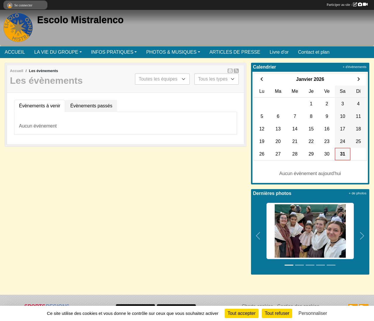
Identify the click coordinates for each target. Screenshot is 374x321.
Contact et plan (314, 52)
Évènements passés (91, 105)
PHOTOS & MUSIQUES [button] (171, 52)
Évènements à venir (39, 105)
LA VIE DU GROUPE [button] (56, 52)
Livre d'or (279, 52)
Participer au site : (347, 5)
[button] (258, 235)
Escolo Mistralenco (80, 20)
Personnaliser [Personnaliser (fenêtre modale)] (313, 313)
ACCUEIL (15, 52)
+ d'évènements (354, 67)
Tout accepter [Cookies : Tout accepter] (242, 313)
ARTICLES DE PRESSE (234, 52)
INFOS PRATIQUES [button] (112, 52)
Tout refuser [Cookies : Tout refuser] (277, 313)
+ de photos (357, 193)
